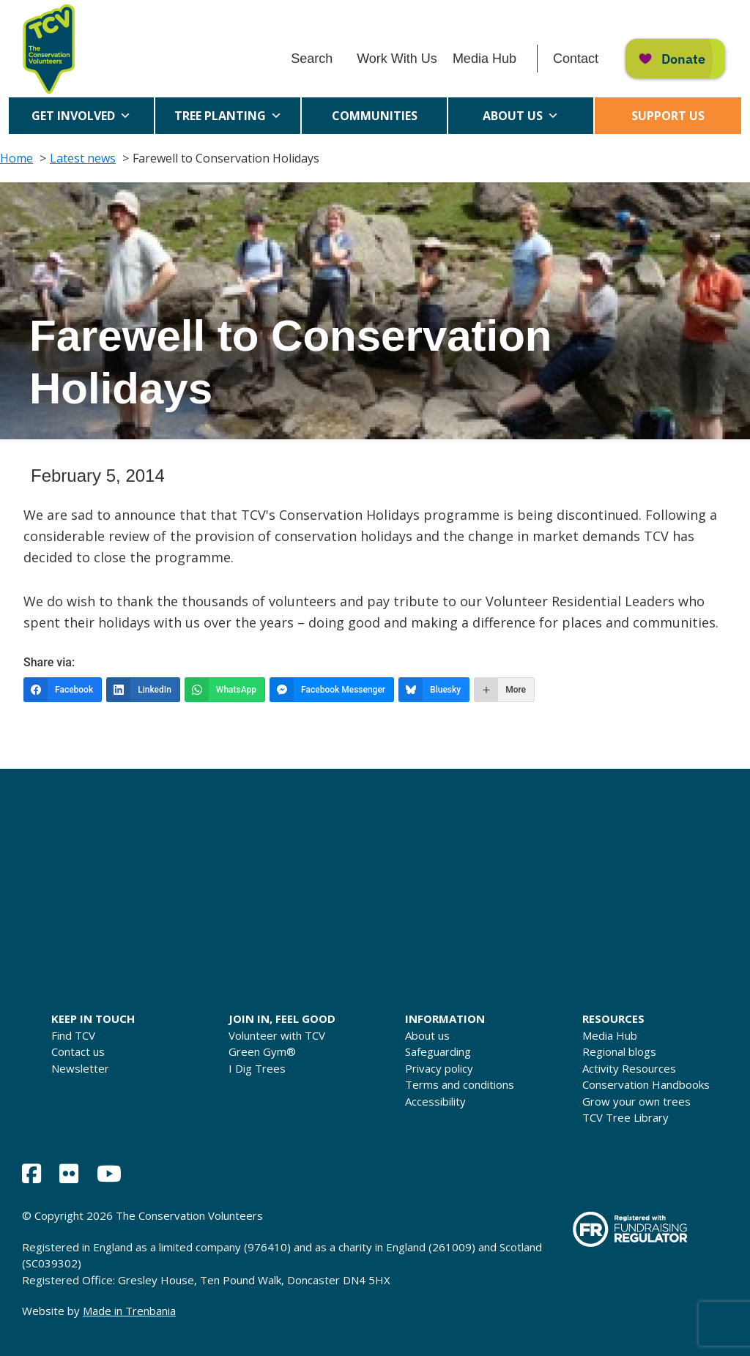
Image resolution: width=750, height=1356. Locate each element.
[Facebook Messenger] (332, 689)
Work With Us (397, 58)
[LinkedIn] (143, 689)
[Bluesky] (433, 689)
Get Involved (81, 115)
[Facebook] (62, 689)
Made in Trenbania (129, 1310)
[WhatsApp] (225, 689)
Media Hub (484, 58)
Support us (668, 116)
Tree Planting (228, 115)
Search (312, 58)
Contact (575, 58)
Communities (374, 121)
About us (521, 115)
